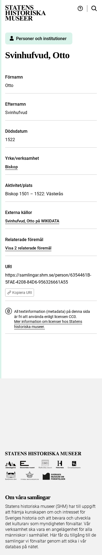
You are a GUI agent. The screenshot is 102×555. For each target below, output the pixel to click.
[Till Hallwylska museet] (45, 464)
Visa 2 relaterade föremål (28, 248)
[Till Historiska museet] (59, 464)
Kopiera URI (19, 292)
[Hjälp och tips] (80, 8)
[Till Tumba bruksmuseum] (30, 475)
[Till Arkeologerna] (10, 464)
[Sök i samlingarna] (94, 8)
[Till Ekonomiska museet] (27, 464)
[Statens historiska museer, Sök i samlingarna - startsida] (25, 12)
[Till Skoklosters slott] (11, 475)
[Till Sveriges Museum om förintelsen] (54, 475)
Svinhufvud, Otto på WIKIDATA (32, 221)
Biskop (11, 166)
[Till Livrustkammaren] (74, 464)
